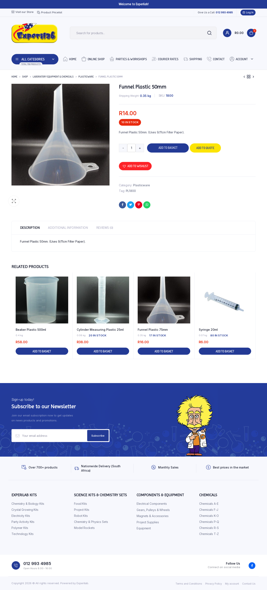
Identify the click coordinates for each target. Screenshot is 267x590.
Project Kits (81, 509)
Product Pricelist (49, 12)
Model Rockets (84, 528)
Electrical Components (152, 503)
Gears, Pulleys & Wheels (153, 510)
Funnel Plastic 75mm (153, 329)
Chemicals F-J (208, 509)
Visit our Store (22, 12)
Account (239, 58)
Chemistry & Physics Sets (91, 522)
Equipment (144, 528)
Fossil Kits (80, 503)
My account (232, 583)
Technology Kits (22, 534)
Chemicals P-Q (209, 522)
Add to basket (168, 148)
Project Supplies (148, 522)
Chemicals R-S (209, 528)
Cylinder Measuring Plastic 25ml (100, 329)
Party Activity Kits (22, 522)
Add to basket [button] (42, 351)
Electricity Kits (20, 515)
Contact (216, 58)
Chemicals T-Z (209, 534)
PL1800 (131, 191)
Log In (248, 12)
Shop (25, 76)
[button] (14, 201)
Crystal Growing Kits (24, 509)
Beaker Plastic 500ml (31, 329)
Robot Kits (81, 515)
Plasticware (86, 76)
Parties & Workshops (128, 58)
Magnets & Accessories (153, 516)
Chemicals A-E (209, 503)
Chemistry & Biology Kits (27, 503)
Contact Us (249, 583)
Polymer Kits (19, 528)
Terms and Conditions (188, 583)
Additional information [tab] (68, 228)
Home (70, 58)
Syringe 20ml (208, 329)
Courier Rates (165, 58)
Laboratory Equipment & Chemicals (53, 76)
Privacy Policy (213, 583)
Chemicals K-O (209, 515)
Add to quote (205, 148)
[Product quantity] (131, 148)
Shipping (192, 58)
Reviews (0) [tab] (104, 228)
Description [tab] (30, 228)
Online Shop (93, 58)
